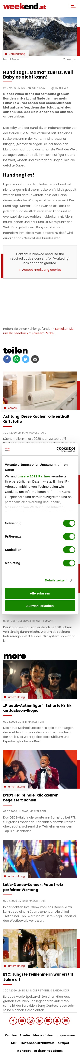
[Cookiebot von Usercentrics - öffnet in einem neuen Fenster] (57, 449)
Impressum (66, 1035)
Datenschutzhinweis (37, 1043)
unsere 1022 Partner (34, 476)
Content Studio (17, 1035)
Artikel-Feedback (48, 1051)
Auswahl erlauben (40, 606)
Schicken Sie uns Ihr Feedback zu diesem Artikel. (38, 331)
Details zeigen (55, 580)
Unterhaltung (17, 54)
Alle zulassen (40, 593)
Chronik (12, 408)
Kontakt (24, 1051)
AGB (14, 1043)
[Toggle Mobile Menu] (73, 5)
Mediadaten (43, 1035)
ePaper (64, 1043)
